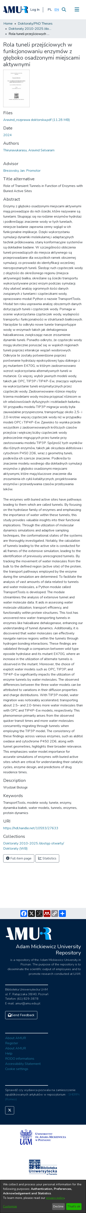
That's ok (73, 1206)
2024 (7, 135)
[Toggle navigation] (77, 10)
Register (11, 1043)
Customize (10, 1206)
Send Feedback (21, 1015)
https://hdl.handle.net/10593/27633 (30, 828)
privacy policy (55, 1198)
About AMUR (15, 1038)
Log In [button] (35, 9)
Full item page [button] (19, 858)
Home (8, 23)
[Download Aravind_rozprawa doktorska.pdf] (36, 119)
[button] (49, 9)
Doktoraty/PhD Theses (35, 23)
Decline (58, 1206)
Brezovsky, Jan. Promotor (22, 170)
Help (8, 1053)
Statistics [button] (47, 858)
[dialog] (43, 1196)
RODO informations (19, 1058)
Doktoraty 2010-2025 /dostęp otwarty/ (30, 28)
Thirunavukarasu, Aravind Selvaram (28, 150)
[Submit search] (63, 9)
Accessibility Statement (23, 1063)
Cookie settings (16, 1069)
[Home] (15, 9)
